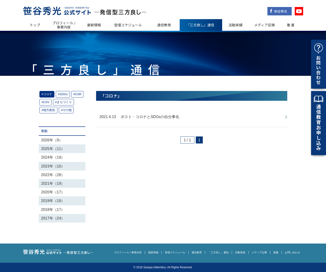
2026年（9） (52, 140)
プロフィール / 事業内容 (63, 24)
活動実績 (235, 24)
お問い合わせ (292, 252)
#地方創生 (48, 110)
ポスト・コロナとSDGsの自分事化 (150, 117)
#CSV (45, 102)
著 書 (290, 24)
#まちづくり (63, 102)
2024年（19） (53, 157)
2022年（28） (53, 175)
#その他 (66, 110)
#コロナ (47, 94)
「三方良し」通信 (218, 252)
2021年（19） (53, 183)
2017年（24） (53, 218)
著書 (275, 252)
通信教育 (164, 24)
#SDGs (63, 94)
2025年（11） (53, 149)
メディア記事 (264, 24)
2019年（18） (53, 201)
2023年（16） (53, 166)
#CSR (77, 94)
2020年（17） (53, 192)
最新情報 (94, 24)
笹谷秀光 (278, 11)
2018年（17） (53, 210)
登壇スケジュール (128, 24)
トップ (35, 24)
